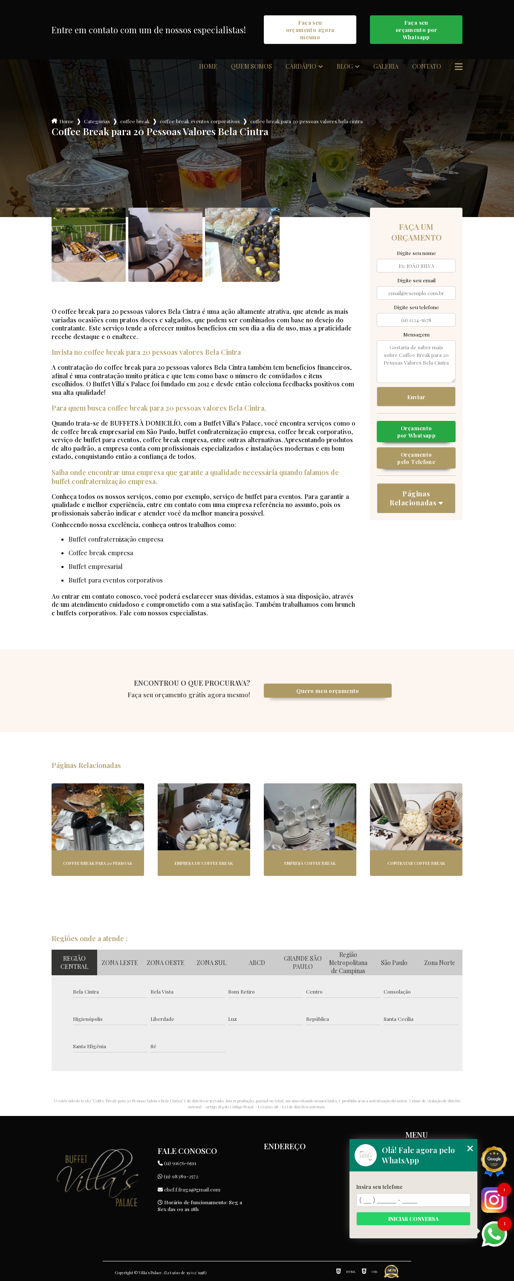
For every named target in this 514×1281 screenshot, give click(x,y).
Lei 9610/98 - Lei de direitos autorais (291, 1107)
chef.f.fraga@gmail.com (189, 1189)
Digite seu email (416, 280)
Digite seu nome (416, 252)
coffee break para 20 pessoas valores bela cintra (306, 121)
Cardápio (301, 66)
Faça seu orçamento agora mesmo (310, 30)
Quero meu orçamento (327, 690)
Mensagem (416, 334)
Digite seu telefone (416, 307)
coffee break (135, 121)
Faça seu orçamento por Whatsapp (416, 30)
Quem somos (251, 66)
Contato (426, 66)
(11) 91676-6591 (177, 1162)
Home (208, 66)
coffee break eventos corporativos (200, 121)
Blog (345, 66)
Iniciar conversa (413, 1218)
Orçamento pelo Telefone (416, 458)
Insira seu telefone (379, 1186)
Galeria (385, 66)
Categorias (97, 121)
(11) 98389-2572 (178, 1176)
